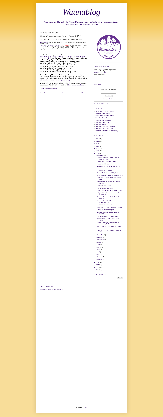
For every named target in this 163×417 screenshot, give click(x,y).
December (100, 155)
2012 (97, 267)
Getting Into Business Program (105, 209)
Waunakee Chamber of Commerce (105, 126)
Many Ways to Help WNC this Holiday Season (110, 175)
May (98, 249)
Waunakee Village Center (103, 118)
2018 (97, 146)
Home (64, 93)
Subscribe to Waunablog (100, 103)
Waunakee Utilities (101, 124)
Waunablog (81, 11)
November (100, 235)
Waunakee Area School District (104, 128)
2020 (97, 141)
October (99, 237)
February (100, 257)
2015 (97, 153)
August (99, 242)
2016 (97, 151)
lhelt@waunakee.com (100, 72)
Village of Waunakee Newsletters (105, 116)
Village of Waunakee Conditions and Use (51, 289)
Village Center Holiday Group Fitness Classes (109, 190)
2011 (97, 269)
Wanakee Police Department (103, 120)
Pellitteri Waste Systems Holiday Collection (109, 173)
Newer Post (43, 93)
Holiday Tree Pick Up (103, 164)
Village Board (44, 42)
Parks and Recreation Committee (50, 45)
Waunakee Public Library (102, 122)
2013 (97, 265)
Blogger (85, 407)
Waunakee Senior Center (102, 113)
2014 (97, 262)
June (98, 247)
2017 (97, 148)
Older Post (84, 93)
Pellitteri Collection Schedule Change (107, 216)
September (100, 240)
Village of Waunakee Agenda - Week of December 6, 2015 (108, 223)
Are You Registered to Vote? (105, 188)
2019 (97, 143)
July (98, 244)
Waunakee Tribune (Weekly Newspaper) (107, 130)
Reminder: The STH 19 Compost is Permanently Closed (107, 201)
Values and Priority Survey (104, 170)
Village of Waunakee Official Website (106, 111)
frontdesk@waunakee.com (77, 85)
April (98, 252)
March (99, 254)
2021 (97, 139)
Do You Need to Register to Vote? (106, 161)
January (99, 259)
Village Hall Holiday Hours (104, 185)
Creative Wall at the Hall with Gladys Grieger (109, 207)
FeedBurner (112, 99)
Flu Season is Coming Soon (105, 205)
